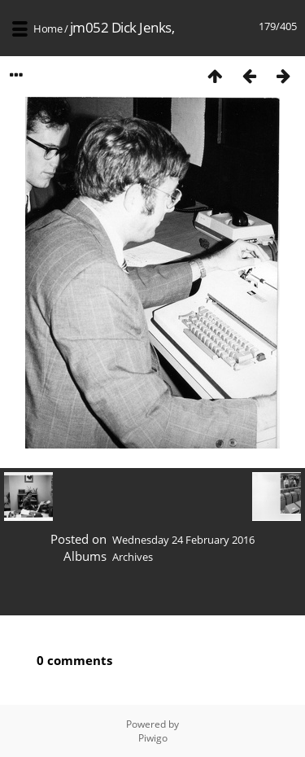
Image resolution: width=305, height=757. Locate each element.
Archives (132, 556)
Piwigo (153, 738)
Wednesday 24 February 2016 (183, 539)
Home (47, 28)
